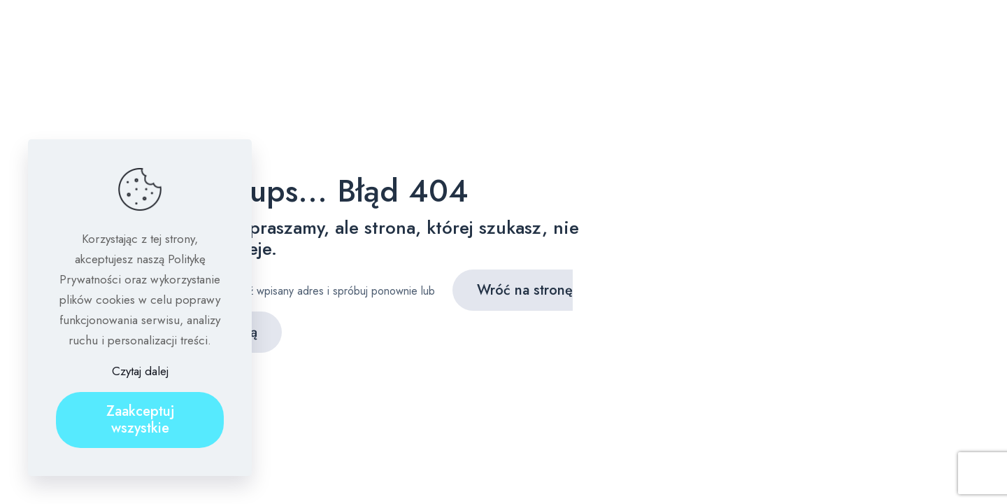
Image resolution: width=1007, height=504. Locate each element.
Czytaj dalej (140, 371)
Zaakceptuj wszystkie (140, 419)
